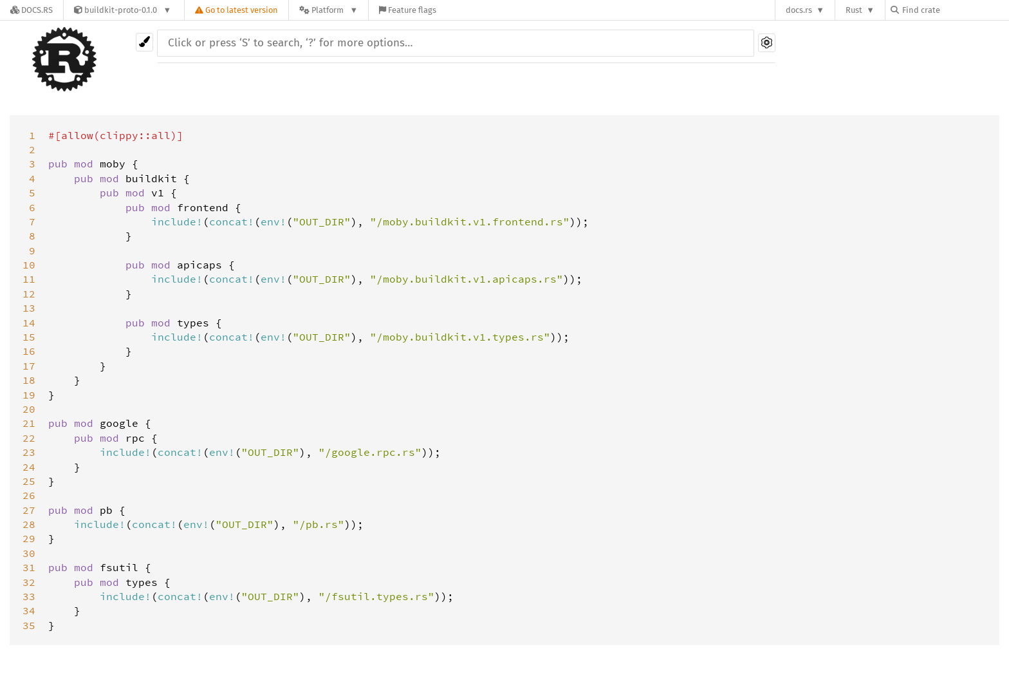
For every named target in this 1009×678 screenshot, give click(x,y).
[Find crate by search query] (955, 10)
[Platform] (328, 10)
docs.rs (799, 10)
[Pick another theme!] (144, 42)
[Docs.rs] (31, 10)
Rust (854, 10)
